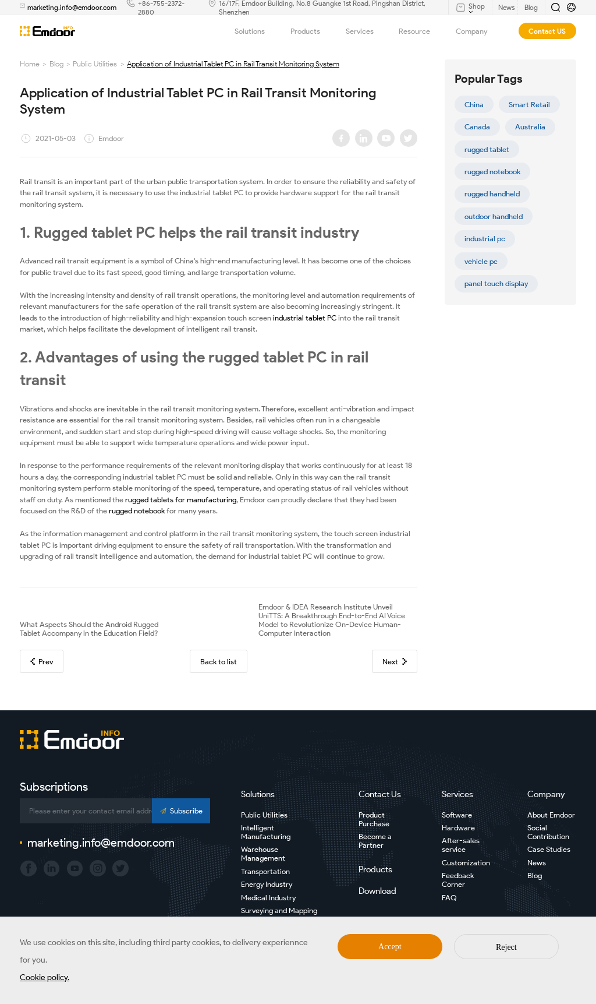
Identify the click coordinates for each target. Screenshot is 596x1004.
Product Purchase (374, 819)
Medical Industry (268, 897)
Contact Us (380, 794)
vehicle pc (481, 261)
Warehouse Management (263, 853)
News (536, 862)
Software (457, 815)
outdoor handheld (493, 216)
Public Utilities (95, 63)
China (474, 104)
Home (30, 63)
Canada (477, 126)
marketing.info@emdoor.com (71, 7)
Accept (390, 946)
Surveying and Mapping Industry (279, 915)
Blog (56, 63)
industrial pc (484, 238)
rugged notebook (492, 171)
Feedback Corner (458, 880)
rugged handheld (492, 193)
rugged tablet (486, 149)
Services (366, 31)
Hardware (458, 827)
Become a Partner (375, 841)
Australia (530, 126)
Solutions (256, 31)
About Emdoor (551, 815)
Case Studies (548, 849)
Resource (420, 31)
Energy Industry (266, 884)
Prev (41, 661)
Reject (506, 947)
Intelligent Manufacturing (265, 832)
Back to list (218, 661)
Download (377, 891)
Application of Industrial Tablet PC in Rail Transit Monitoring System (233, 63)
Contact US (547, 31)
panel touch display (496, 283)
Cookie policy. (44, 977)
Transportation (265, 871)
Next (394, 661)
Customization (466, 862)
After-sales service (461, 845)
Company (477, 31)
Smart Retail (529, 104)
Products (311, 31)
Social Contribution (548, 832)
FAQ (449, 897)
